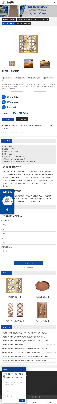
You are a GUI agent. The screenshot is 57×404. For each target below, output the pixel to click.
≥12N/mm (13, 149)
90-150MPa (14, 151)
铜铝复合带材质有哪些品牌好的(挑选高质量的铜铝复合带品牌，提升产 (25, 356)
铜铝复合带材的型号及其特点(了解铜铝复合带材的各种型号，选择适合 (25, 333)
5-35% (11, 154)
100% (11, 146)
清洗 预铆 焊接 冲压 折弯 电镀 (25, 161)
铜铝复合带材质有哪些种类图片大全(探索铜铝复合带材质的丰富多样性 (25, 348)
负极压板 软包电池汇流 (18, 159)
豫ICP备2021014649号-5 (41, 397)
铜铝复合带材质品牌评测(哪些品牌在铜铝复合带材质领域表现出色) (24, 337)
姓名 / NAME (5, 220)
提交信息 (28, 263)
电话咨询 (50, 401)
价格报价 (22, 119)
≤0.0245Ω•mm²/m (18, 156)
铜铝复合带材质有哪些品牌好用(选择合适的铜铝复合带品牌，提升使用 (25, 341)
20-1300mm (15, 102)
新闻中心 (36, 401)
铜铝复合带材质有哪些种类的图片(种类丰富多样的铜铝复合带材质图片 (25, 360)
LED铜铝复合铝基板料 (41, 20)
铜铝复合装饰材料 (8, 23)
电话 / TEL (5, 229)
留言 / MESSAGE (7, 247)
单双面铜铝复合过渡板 (23, 23)
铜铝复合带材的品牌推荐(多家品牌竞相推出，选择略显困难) (22, 352)
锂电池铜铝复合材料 (9, 20)
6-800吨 (14, 107)
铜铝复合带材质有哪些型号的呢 (13, 345)
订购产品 (4, 212)
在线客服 (7, 119)
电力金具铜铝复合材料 (25, 20)
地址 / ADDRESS (6, 238)
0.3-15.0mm (15, 97)
